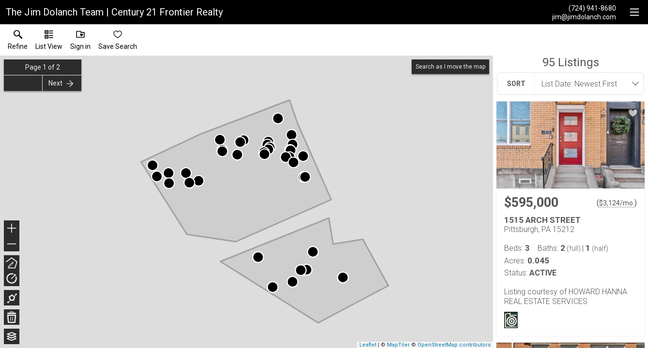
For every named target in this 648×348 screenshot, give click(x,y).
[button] (48, 42)
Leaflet (367, 345)
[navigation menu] (634, 12)
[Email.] (584, 16)
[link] (18, 42)
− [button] (11, 244)
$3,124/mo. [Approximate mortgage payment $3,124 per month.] (616, 203)
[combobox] (586, 83)
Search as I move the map (450, 66)
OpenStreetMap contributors (454, 345)
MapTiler (398, 345)
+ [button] (12, 229)
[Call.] (584, 7)
